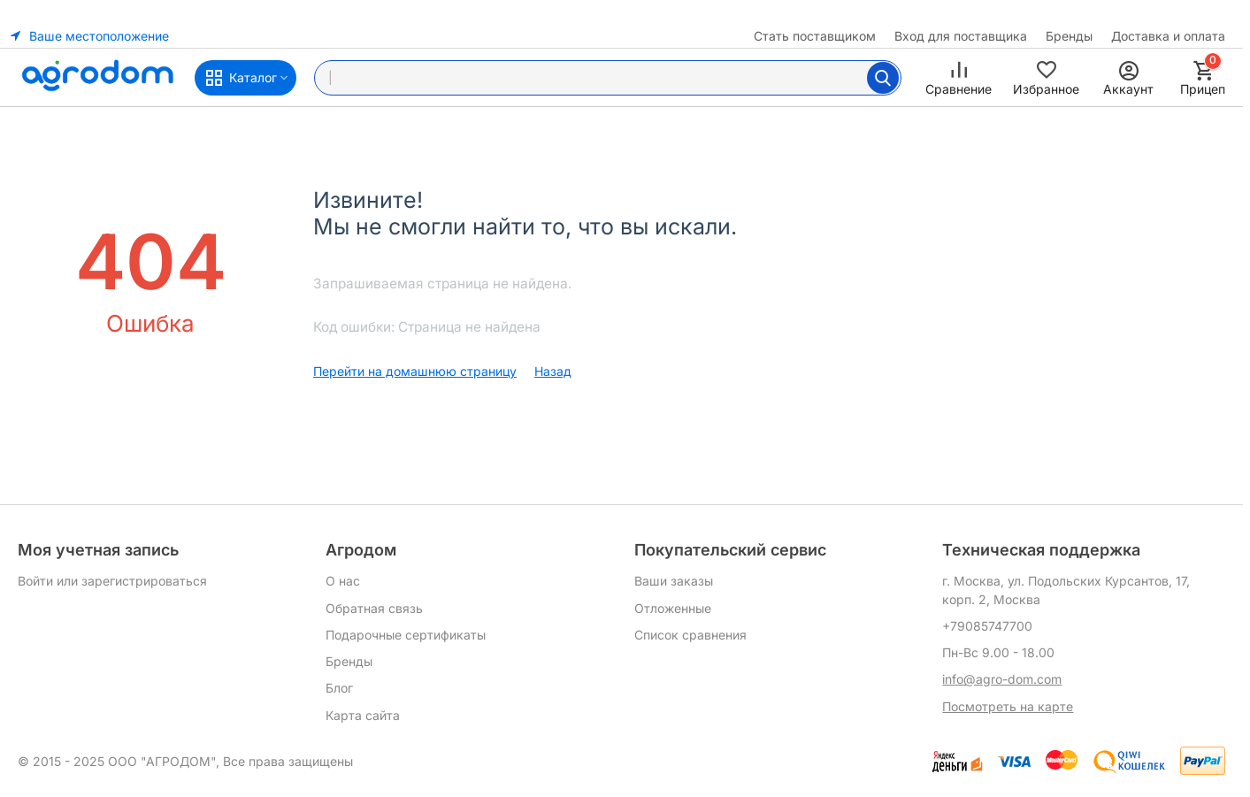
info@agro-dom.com (1002, 678)
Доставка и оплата (1168, 35)
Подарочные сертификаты (406, 634)
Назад (552, 371)
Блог (339, 687)
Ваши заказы (673, 580)
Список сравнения (690, 634)
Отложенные (672, 608)
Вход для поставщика (960, 35)
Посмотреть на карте (1007, 706)
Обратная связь (374, 608)
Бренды (1069, 35)
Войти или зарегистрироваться (112, 580)
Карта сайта (363, 715)
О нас (343, 580)
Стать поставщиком (815, 35)
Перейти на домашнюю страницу (415, 371)
